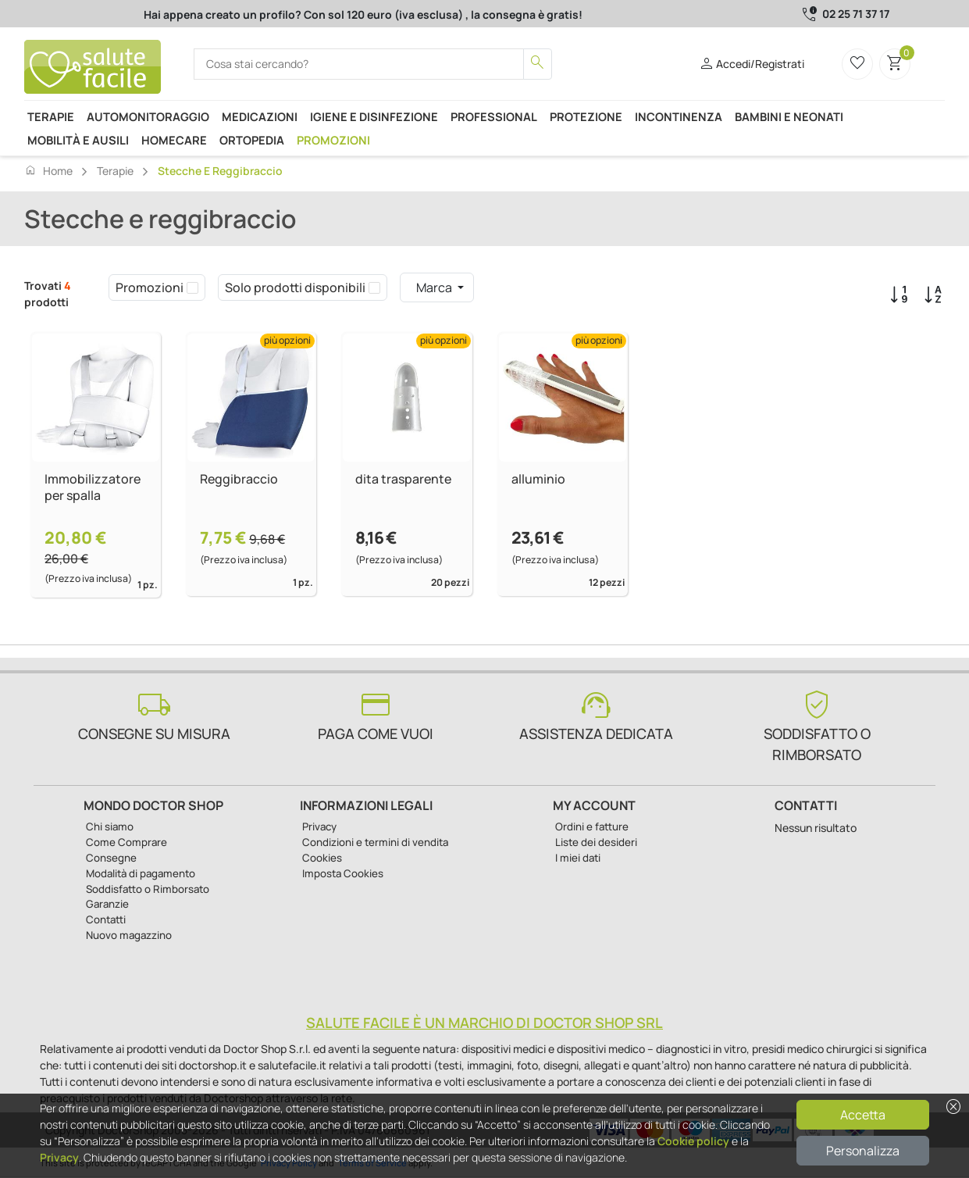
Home (48, 170)
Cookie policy (693, 1140)
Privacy (59, 1157)
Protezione (586, 116)
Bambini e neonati (789, 116)
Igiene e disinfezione (374, 116)
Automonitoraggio (148, 116)
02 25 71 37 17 (855, 13)
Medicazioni (259, 116)
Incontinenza (678, 116)
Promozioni (333, 140)
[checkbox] (192, 287)
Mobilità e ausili (78, 140)
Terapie (50, 116)
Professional (494, 116)
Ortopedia (251, 140)
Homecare (174, 140)
